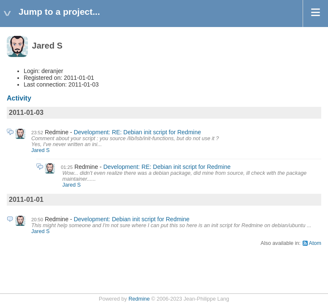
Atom (315, 243)
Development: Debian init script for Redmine (131, 219)
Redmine (139, 299)
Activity (19, 98)
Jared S (40, 150)
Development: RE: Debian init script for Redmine (137, 132)
